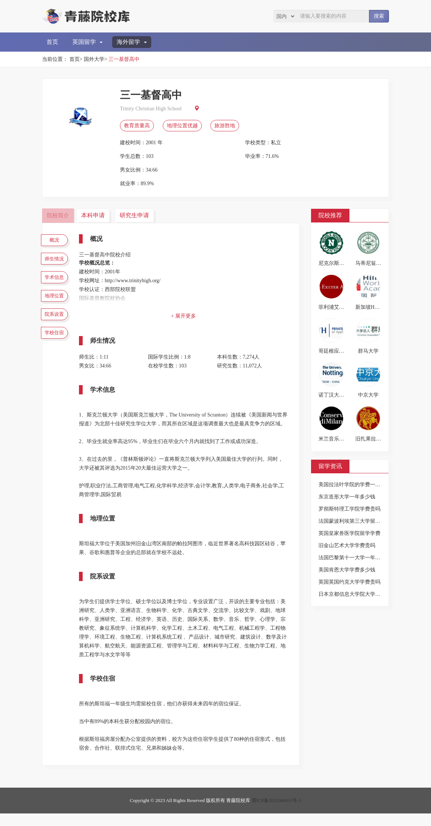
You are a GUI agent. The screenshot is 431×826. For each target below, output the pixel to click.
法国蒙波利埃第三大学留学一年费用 (359, 521)
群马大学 (368, 351)
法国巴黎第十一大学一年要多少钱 (357, 557)
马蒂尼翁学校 (370, 263)
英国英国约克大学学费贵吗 (349, 582)
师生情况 (57, 262)
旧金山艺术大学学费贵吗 (346, 545)
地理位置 (57, 305)
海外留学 (132, 42)
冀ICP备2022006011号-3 (276, 813)
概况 (56, 241)
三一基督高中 (123, 59)
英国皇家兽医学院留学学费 (349, 533)
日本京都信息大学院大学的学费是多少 (362, 594)
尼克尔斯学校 (333, 263)
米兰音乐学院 (333, 439)
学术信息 (57, 284)
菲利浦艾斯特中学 (339, 307)
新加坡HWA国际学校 (379, 307)
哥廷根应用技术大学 (341, 351)
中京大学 (368, 395)
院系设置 (57, 327)
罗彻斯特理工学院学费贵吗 (349, 509)
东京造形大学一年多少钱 (346, 497)
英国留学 (87, 42)
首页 (52, 42)
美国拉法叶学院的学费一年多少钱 (357, 484)
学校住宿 (57, 349)
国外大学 (94, 59)
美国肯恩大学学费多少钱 (346, 570)
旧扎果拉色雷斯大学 (378, 439)
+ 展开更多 (185, 316)
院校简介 (58, 215)
